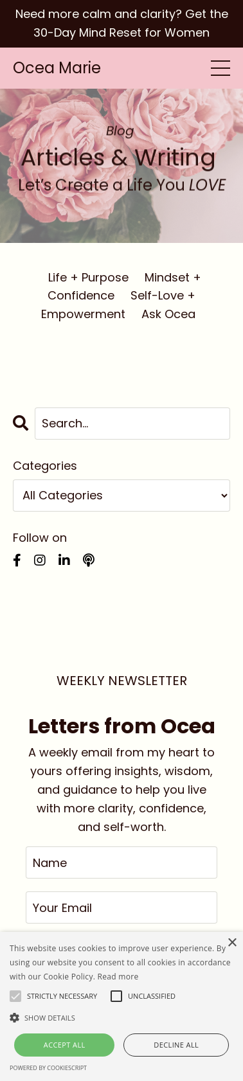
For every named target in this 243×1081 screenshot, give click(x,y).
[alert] (121, 1006)
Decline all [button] (176, 1045)
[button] (121, 1017)
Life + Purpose (88, 277)
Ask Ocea (168, 314)
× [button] (232, 943)
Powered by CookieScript (48, 1068)
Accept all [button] (65, 1045)
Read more (118, 976)
